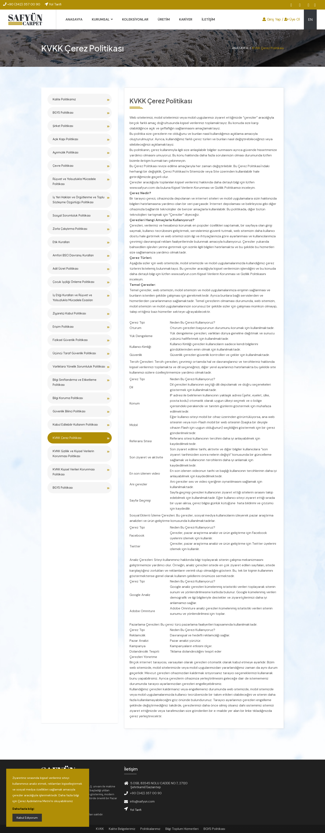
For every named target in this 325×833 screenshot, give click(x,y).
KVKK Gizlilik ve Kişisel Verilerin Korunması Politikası (73, 453)
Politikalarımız (150, 829)
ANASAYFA (73, 19)
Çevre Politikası (63, 166)
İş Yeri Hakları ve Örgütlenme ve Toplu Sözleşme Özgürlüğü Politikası (78, 199)
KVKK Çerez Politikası (67, 438)
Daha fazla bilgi (23, 809)
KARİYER (185, 19)
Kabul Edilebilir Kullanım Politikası (75, 424)
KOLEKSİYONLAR (135, 19)
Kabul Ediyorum (27, 818)
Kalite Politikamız (64, 99)
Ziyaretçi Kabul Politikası (69, 313)
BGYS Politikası (63, 488)
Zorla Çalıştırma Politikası (70, 229)
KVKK (100, 829)
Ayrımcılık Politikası (65, 152)
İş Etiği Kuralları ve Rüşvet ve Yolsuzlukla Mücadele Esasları (73, 297)
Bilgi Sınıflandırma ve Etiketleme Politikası (74, 382)
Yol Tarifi (53, 4)
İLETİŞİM (208, 19)
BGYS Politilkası (63, 112)
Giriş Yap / (272, 19)
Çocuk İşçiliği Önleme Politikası (73, 282)
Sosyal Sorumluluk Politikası (72, 215)
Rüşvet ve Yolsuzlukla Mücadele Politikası (74, 181)
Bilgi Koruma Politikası (68, 398)
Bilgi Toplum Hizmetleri (182, 829)
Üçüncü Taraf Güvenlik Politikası (74, 353)
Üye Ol (292, 19)
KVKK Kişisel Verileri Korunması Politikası (74, 472)
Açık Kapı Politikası (65, 139)
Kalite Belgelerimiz (122, 829)
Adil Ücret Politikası (65, 268)
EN (310, 19)
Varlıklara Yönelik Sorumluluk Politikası (79, 366)
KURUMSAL (101, 19)
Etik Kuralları (61, 242)
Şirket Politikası (63, 126)
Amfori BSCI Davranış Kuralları (73, 255)
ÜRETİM (164, 19)
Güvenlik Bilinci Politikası (69, 411)
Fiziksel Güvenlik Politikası (70, 340)
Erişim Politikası (63, 327)
